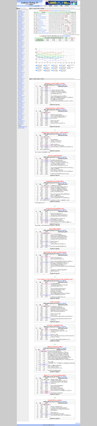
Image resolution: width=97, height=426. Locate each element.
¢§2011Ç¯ (20, 71)
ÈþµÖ (40, 19)
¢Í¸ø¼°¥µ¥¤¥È (62, 84)
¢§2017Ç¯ (20, 34)
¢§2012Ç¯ (20, 65)
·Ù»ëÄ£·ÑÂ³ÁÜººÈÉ (42, 18)
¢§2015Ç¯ (20, 47)
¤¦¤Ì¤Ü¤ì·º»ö (41, 28)
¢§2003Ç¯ (20, 119)
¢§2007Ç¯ (20, 95)
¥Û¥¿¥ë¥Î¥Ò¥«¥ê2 (42, 13)
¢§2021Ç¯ (20, 10)
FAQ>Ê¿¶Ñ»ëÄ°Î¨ (66, 36)
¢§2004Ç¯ (20, 113)
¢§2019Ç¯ (20, 22)
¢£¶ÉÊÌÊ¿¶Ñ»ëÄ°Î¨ (23, 126)
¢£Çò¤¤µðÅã (22, 128)
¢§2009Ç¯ (20, 83)
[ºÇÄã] (68, 10)
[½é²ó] (58, 10)
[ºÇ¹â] (66, 10)
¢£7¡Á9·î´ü (21, 13)
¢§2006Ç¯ (20, 101)
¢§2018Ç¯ (20, 28)
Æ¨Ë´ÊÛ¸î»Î (41, 21)
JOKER (40, 15)
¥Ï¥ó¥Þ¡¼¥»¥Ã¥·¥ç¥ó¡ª (43, 30)
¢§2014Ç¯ (20, 53)
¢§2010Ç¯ (20, 77)
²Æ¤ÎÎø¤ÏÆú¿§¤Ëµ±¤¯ (43, 16)
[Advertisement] (23, 150)
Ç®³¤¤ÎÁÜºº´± (41, 24)
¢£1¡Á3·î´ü (21, 15)
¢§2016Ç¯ (20, 41)
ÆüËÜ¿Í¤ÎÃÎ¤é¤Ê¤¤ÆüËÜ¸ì (44, 33)
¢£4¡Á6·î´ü (21, 14)
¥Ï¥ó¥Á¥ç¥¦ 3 (41, 22)
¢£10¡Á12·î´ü (22, 11)
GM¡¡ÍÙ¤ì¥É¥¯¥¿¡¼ (42, 25)
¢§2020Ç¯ (20, 16)
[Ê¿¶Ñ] (55, 10)
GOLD (40, 27)
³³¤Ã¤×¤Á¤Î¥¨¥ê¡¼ (42, 31)
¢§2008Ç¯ (20, 89)
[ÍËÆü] (52, 10)
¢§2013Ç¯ (20, 59)
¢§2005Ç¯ (20, 107)
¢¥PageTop (77, 423)
